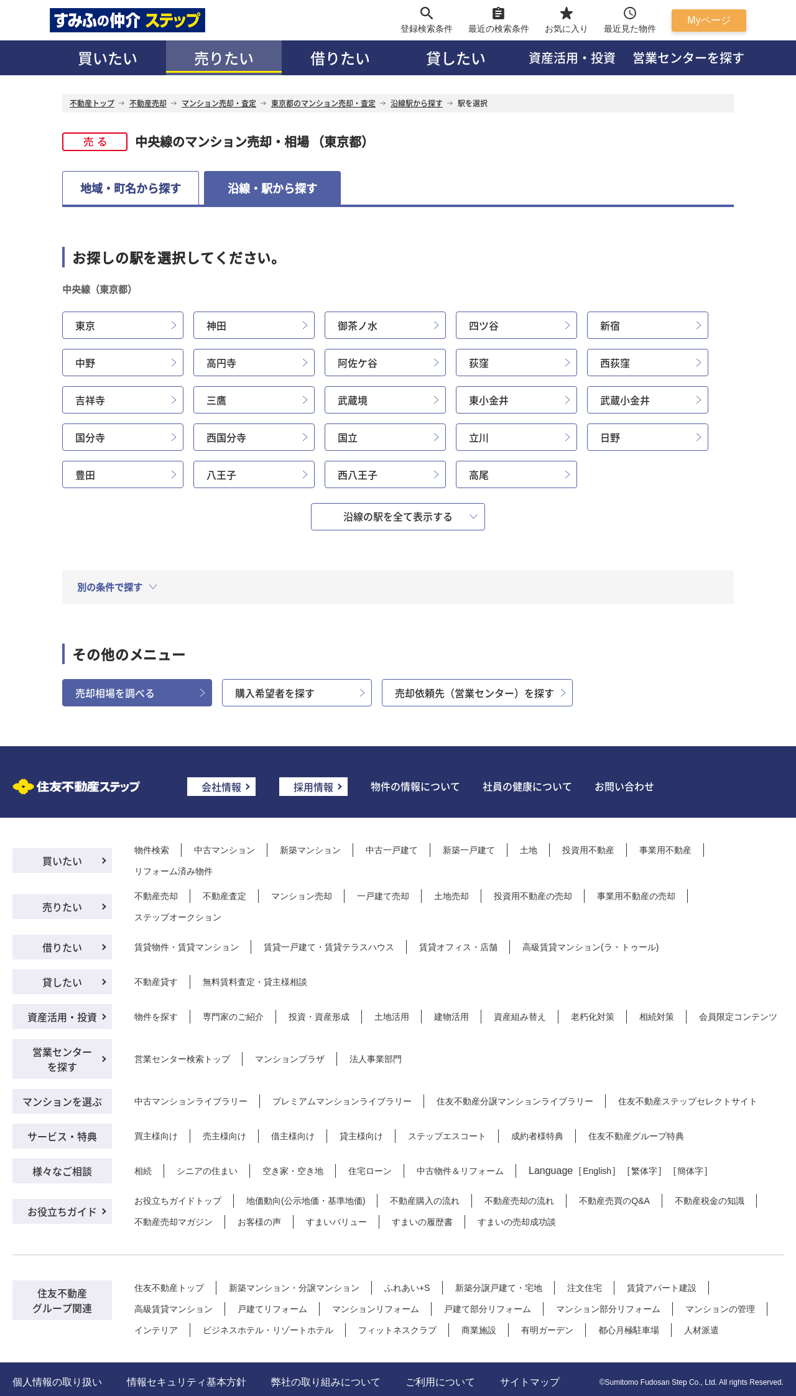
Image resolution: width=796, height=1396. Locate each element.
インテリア (156, 1330)
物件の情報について (415, 786)
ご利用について (440, 1382)
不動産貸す (156, 982)
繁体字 (644, 1171)
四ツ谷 (484, 325)
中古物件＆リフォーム (460, 1171)
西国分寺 (226, 437)
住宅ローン (370, 1171)
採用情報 (313, 786)
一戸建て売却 (383, 896)
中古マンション (224, 850)
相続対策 (656, 1017)
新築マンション (310, 850)
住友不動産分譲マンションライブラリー (515, 1101)
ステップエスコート (447, 1136)
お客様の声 (259, 1222)
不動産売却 (156, 896)
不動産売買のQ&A (614, 1201)
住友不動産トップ (169, 1288)
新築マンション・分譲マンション (294, 1288)
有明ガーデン (547, 1330)
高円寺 (221, 362)
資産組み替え (520, 1017)
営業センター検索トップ (182, 1059)
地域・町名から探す (130, 188)
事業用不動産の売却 (636, 896)
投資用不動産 (588, 850)
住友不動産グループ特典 (636, 1136)
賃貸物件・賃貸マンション (186, 947)
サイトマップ (530, 1382)
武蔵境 (353, 399)
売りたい (224, 57)
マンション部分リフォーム (608, 1309)
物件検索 (151, 850)
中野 (85, 362)
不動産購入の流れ (425, 1201)
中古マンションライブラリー (191, 1101)
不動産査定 (224, 896)
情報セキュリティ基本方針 (186, 1382)
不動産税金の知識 (709, 1201)
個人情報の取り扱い (57, 1382)
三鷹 (216, 399)
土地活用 (391, 1017)
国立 (348, 437)
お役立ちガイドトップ (177, 1201)
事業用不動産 (665, 850)
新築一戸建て (469, 850)
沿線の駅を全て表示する (398, 516)
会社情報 (221, 786)
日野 (610, 437)
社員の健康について (527, 786)
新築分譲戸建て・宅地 (498, 1288)
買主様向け (156, 1136)
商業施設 (478, 1330)
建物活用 (451, 1017)
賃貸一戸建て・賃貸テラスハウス (329, 947)
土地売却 (451, 896)
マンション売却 (301, 896)
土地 (528, 850)
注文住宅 (584, 1288)
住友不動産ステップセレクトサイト (687, 1101)
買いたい (107, 57)
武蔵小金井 (625, 399)
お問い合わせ (624, 786)
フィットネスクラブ (397, 1330)
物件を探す (156, 1017)
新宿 (610, 325)
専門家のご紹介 (233, 1017)
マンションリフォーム (375, 1309)
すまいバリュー (336, 1222)
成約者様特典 (537, 1136)
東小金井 (489, 399)
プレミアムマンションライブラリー (342, 1101)
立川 (479, 437)
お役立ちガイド (62, 1211)
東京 (85, 325)
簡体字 (690, 1171)
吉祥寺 (90, 399)
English (597, 1171)
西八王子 (357, 474)
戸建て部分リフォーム (487, 1309)
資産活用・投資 (572, 58)
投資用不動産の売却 (533, 896)
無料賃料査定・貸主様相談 (255, 982)
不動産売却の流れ (519, 1201)
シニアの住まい (207, 1171)
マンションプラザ (290, 1059)
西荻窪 (615, 362)
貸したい (456, 57)
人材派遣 (701, 1330)
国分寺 (90, 437)
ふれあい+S (407, 1288)
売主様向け (224, 1136)
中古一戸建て (392, 850)
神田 (216, 325)
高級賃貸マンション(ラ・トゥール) (590, 947)
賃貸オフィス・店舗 (458, 947)
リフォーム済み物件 (173, 871)
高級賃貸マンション (173, 1309)
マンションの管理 (720, 1309)
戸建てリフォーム (272, 1309)
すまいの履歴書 (422, 1222)
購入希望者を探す (275, 692)
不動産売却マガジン (173, 1222)
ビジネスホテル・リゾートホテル (268, 1330)
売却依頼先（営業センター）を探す (474, 692)
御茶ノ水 (357, 325)
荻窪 (479, 362)
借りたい (340, 57)
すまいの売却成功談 (517, 1222)
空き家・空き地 (292, 1171)
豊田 (85, 474)
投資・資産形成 (319, 1017)
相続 (143, 1171)
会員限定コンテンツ (738, 1017)
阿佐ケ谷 (357, 362)
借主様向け (293, 1136)
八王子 (221, 474)
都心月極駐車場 (628, 1330)
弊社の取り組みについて (326, 1382)
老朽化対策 (592, 1017)
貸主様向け (361, 1136)
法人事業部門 (375, 1059)
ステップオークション (177, 917)
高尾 (479, 474)
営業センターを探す (688, 58)
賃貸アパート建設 (661, 1288)
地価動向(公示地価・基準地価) (305, 1201)
